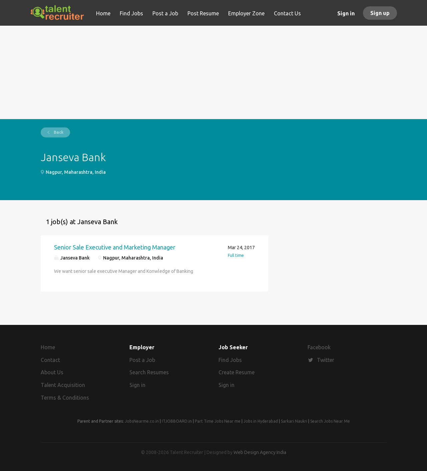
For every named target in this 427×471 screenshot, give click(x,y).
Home (48, 347)
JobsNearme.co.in (142, 421)
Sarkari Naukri (294, 421)
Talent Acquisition (63, 385)
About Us (52, 372)
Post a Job (142, 360)
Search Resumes (149, 372)
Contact (50, 360)
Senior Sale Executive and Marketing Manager (114, 247)
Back (58, 132)
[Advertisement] (214, 72)
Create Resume (237, 372)
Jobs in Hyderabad (261, 421)
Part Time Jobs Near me (218, 421)
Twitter (325, 360)
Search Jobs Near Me (330, 421)
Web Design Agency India (260, 452)
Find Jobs (230, 360)
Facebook (319, 347)
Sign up (380, 13)
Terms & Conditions (65, 398)
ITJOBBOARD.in (177, 421)
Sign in (346, 13)
